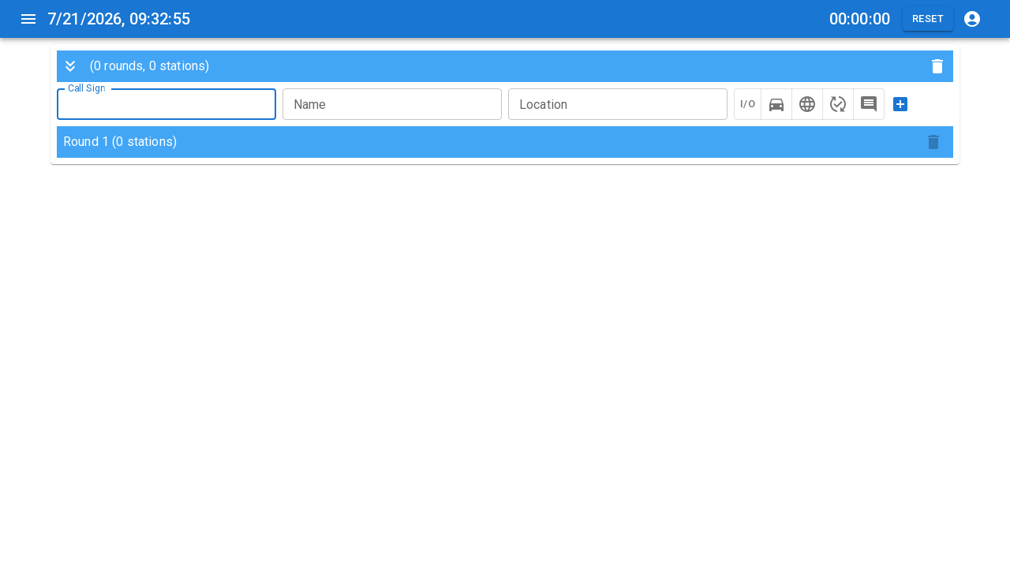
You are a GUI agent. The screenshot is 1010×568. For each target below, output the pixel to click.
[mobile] (776, 104)
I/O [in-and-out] (748, 104)
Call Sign (86, 88)
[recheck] (838, 104)
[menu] (28, 19)
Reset (928, 19)
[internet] (807, 104)
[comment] (869, 104)
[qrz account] (972, 19)
